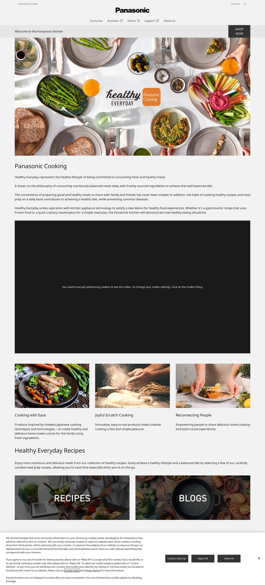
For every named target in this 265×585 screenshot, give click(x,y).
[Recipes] (72, 478)
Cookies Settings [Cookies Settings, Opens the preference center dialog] (176, 558)
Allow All (229, 558)
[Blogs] (192, 478)
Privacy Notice (92, 570)
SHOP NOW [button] (239, 31)
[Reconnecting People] (213, 386)
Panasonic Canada (27, 3)
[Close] (259, 558)
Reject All (203, 558)
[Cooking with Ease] (52, 386)
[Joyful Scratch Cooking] (132, 386)
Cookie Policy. (195, 287)
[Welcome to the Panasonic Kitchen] (132, 97)
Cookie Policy (72, 570)
